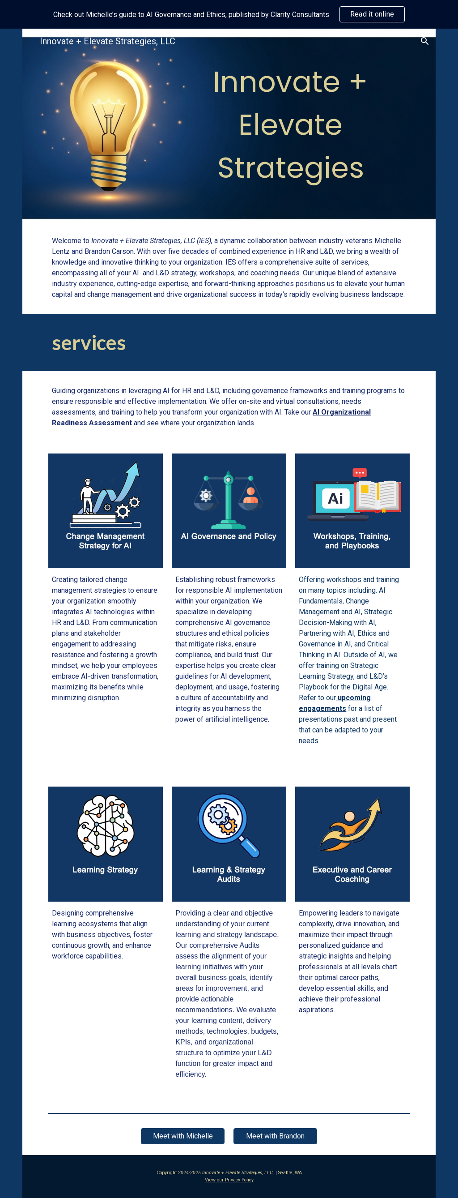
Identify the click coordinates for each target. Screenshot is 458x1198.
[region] (229, 14)
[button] (425, 41)
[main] (290, 125)
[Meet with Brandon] (275, 1136)
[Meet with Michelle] (182, 1136)
